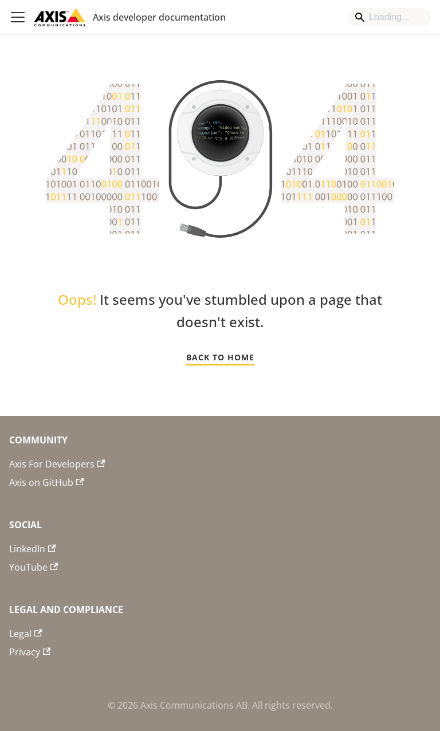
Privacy (29, 652)
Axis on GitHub (46, 482)
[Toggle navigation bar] (17, 17)
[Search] (389, 17)
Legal (25, 633)
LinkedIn (32, 549)
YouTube (33, 567)
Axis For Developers (57, 464)
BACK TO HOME (220, 357)
